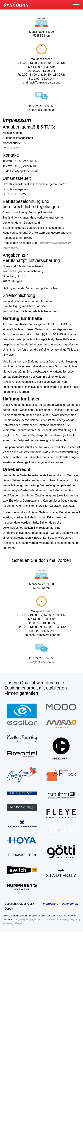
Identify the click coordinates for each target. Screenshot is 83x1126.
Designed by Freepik (23, 919)
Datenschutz (70, 903)
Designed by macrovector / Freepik (50, 919)
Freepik (59, 916)
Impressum (50, 903)
